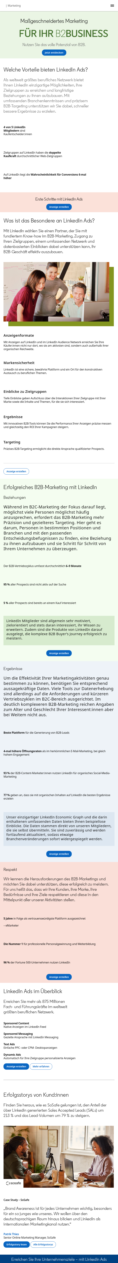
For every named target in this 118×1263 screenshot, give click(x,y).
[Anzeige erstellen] (59, 207)
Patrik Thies (11, 1234)
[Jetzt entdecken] (54, 53)
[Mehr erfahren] (41, 1066)
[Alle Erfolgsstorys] (43, 1244)
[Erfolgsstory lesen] (16, 1244)
